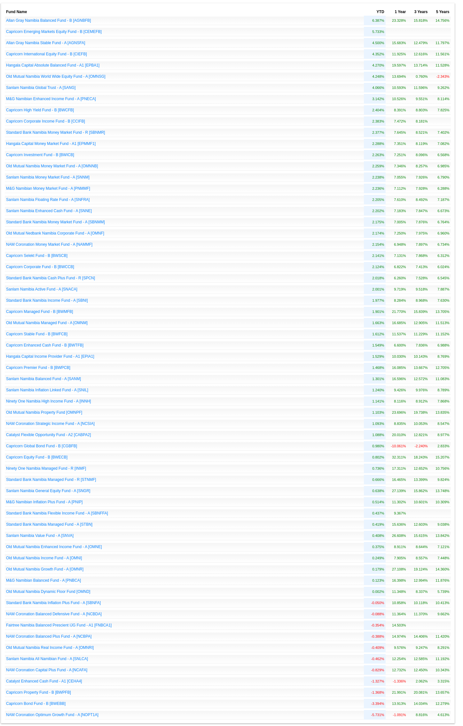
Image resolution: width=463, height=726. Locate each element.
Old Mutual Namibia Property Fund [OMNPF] (44, 412)
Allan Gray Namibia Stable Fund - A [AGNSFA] (45, 43)
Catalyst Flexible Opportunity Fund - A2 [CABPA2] (48, 435)
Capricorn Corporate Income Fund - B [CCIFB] (45, 121)
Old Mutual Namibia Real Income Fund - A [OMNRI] (50, 647)
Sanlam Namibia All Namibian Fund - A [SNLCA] (47, 659)
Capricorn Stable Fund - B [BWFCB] (36, 334)
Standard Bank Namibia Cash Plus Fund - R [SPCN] (50, 278)
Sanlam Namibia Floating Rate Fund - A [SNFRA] (48, 199)
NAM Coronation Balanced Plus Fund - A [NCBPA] (48, 636)
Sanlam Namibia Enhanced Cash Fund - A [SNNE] (49, 211)
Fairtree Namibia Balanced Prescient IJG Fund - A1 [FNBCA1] (59, 625)
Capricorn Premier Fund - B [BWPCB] (38, 367)
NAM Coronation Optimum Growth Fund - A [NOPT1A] (52, 715)
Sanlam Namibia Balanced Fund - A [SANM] (43, 379)
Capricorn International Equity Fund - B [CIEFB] (46, 54)
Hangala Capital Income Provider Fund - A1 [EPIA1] (50, 356)
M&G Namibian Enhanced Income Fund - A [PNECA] (51, 99)
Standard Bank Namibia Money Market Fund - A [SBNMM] (55, 222)
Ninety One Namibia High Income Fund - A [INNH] (48, 401)
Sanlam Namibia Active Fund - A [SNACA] (41, 289)
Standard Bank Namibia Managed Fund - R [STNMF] (51, 479)
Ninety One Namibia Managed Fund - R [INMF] (46, 468)
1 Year (400, 12)
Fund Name (16, 12)
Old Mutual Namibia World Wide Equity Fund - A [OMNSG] (56, 76)
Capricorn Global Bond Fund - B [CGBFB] (41, 446)
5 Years (443, 12)
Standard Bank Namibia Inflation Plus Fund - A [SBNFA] (53, 603)
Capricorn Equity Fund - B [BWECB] (36, 457)
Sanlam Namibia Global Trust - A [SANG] (40, 87)
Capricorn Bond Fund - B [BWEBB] (36, 703)
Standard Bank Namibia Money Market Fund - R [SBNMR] (55, 132)
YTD (380, 12)
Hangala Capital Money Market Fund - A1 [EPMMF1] (51, 143)
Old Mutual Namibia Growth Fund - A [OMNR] (44, 569)
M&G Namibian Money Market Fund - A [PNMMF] (48, 188)
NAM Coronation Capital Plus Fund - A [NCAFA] (46, 670)
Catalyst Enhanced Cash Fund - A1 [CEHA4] (44, 681)
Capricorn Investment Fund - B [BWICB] (40, 155)
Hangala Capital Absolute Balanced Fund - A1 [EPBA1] (52, 65)
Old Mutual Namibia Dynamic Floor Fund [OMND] (48, 591)
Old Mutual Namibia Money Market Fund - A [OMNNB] (52, 166)
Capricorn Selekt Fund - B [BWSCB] (36, 255)
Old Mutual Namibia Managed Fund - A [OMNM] (47, 323)
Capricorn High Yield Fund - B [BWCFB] (40, 110)
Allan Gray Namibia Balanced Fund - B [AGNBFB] (48, 20)
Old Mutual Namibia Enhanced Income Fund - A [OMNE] (54, 547)
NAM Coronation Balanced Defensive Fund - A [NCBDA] (54, 614)
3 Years (421, 12)
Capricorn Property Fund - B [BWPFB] (38, 692)
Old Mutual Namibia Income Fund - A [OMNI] (44, 558)
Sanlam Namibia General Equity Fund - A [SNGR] (48, 491)
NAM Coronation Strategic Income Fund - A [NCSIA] (50, 423)
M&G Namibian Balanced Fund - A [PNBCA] (43, 580)
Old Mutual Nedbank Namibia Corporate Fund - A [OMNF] (55, 233)
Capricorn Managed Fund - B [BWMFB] (39, 311)
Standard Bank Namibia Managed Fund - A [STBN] (49, 524)
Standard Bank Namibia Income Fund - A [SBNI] (47, 300)
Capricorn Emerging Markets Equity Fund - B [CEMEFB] (54, 31)
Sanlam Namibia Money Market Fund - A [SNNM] (48, 177)
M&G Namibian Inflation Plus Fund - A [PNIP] (44, 502)
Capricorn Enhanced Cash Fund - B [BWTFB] (44, 345)
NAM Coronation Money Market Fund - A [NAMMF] (49, 244)
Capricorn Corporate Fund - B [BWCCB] (40, 267)
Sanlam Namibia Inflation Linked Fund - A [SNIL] (47, 390)
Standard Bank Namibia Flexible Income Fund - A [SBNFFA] (57, 513)
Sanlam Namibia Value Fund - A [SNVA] (40, 535)
